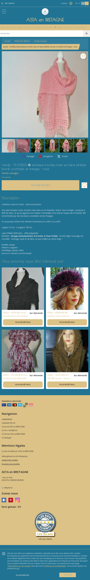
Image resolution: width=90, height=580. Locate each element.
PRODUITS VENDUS (22, 41)
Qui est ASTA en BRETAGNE (13, 426)
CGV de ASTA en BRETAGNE (13, 434)
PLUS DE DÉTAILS (40, 185)
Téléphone (7, 488)
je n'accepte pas (22, 575)
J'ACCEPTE (68, 575)
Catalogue (6, 437)
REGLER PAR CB (8, 423)
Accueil (7, 41)
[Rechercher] (86, 33)
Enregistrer (46, 156)
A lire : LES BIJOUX (9, 430)
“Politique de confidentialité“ (55, 566)
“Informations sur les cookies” (19, 566)
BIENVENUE (7, 419)
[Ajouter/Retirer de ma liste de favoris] (84, 185)
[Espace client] (70, 3)
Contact (64, 3)
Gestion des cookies (10, 460)
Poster (62, 156)
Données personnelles (11, 464)
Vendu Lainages (40, 41)
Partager (28, 156)
